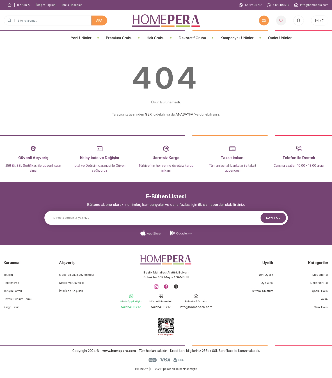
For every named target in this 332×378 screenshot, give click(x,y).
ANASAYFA (184, 114)
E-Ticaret (156, 374)
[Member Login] (298, 20)
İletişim (8, 274)
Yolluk (324, 299)
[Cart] (319, 20)
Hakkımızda (11, 283)
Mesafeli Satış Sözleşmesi (76, 274)
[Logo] (165, 20)
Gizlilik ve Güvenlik (71, 283)
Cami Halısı (321, 307)
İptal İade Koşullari (71, 291)
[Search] (55, 20)
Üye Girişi (267, 283)
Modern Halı (320, 274)
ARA (99, 20)
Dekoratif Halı (319, 283)
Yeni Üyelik (266, 274)
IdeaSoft (141, 374)
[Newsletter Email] (166, 218)
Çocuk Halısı (320, 291)
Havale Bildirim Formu (18, 299)
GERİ (149, 114)
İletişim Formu (13, 291)
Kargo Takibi (12, 307)
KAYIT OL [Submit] (273, 218)
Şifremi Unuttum (262, 291)
